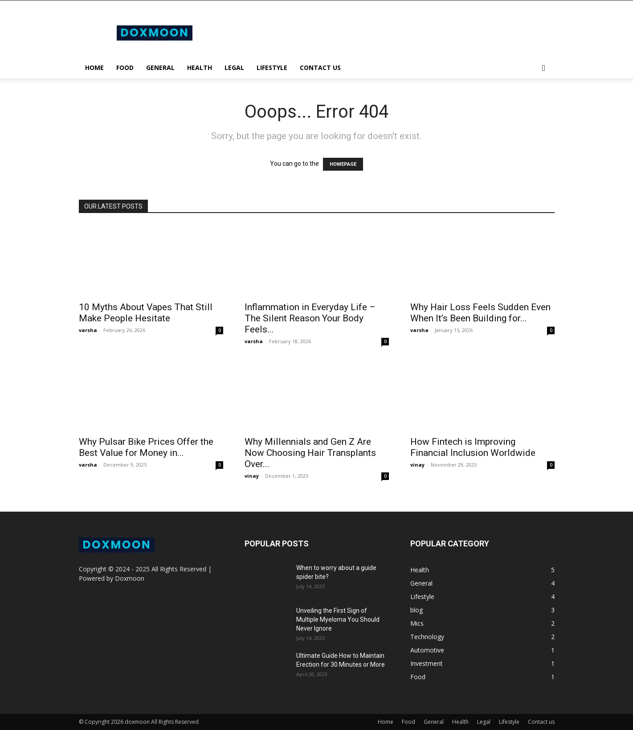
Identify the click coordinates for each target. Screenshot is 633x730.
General (160, 67)
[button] (544, 68)
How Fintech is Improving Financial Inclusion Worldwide (472, 447)
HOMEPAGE (343, 164)
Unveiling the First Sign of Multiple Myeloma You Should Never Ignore (338, 619)
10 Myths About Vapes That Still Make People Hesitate (145, 313)
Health (199, 67)
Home (94, 67)
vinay (252, 475)
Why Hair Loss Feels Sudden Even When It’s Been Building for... (480, 313)
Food (125, 67)
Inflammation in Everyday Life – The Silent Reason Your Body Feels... (310, 318)
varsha (88, 330)
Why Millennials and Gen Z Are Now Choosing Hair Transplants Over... (310, 452)
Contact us (320, 67)
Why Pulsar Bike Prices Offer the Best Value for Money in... (146, 447)
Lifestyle (272, 67)
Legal (234, 67)
